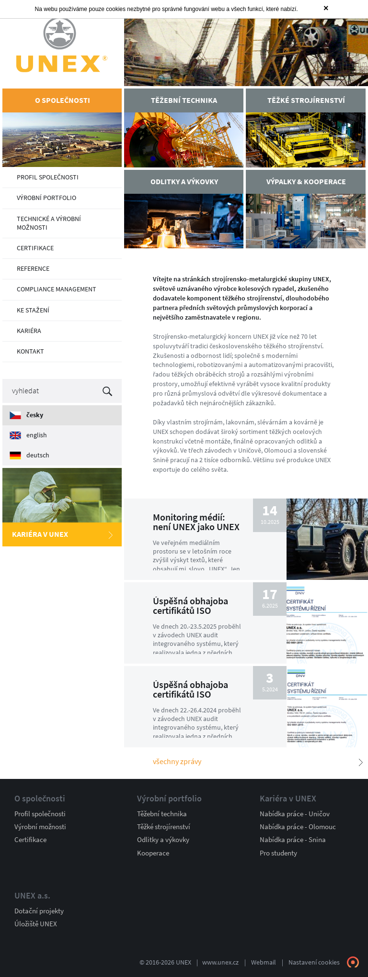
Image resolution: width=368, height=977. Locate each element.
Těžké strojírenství (163, 826)
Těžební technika (162, 813)
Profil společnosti (40, 813)
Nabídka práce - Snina (293, 839)
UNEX (62, 44)
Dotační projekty (39, 910)
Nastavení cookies (314, 961)
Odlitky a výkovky (163, 839)
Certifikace (30, 839)
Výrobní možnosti (40, 826)
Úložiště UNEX (35, 923)
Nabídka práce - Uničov (295, 813)
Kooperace (153, 852)
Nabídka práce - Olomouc (298, 826)
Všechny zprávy (177, 761)
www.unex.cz (220, 961)
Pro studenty (278, 852)
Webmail (263, 961)
